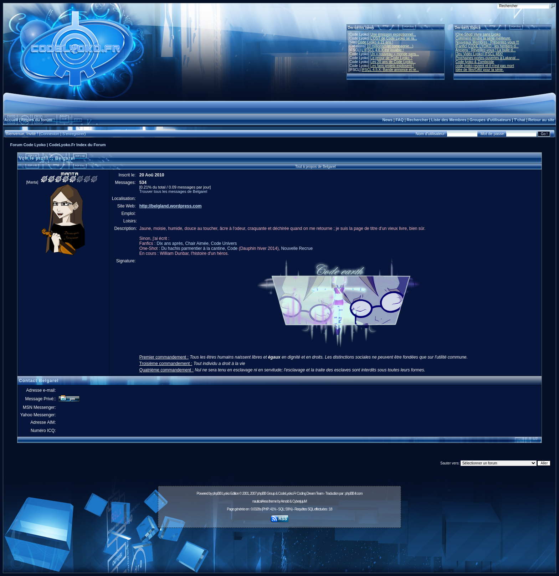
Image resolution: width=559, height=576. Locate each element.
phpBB (216, 493)
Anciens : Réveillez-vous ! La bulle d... (486, 50)
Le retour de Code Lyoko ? (391, 58)
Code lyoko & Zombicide (475, 62)
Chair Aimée (197, 243)
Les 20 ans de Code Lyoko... (393, 62)
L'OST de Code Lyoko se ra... (393, 38)
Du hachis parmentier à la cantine (193, 248)
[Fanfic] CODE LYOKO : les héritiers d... (487, 46)
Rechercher (418, 120)
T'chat (519, 120)
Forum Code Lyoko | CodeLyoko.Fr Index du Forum (58, 145)
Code (232, 248)
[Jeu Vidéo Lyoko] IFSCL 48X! (479, 54)
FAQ (400, 120)
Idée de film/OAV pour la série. (480, 70)
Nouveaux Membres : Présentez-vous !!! (487, 42)
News (387, 120)
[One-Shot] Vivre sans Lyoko (478, 34)
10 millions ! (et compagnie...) (390, 46)
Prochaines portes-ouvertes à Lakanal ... (488, 58)
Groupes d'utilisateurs (490, 120)
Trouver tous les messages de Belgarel (173, 191)
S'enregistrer (73, 134)
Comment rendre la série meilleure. (483, 38)
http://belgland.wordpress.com (170, 206)
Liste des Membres (448, 120)
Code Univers (224, 243)
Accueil (11, 120)
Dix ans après (170, 243)
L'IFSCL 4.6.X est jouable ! (382, 50)
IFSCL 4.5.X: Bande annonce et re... (390, 70)
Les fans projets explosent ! (392, 66)
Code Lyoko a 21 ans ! (375, 42)
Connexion (49, 134)
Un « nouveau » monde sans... (394, 54)
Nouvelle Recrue (297, 248)
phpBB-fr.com (354, 493)
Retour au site (541, 120)
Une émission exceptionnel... (393, 34)
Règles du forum (36, 120)
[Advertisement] (279, 546)
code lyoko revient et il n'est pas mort (485, 66)
